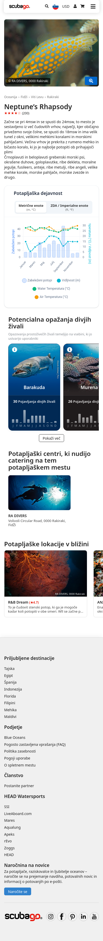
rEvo (8, 841)
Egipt (8, 675)
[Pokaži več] (91, 81)
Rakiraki (53, 97)
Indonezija (13, 689)
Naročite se (17, 891)
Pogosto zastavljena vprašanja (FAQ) (35, 744)
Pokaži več (51, 438)
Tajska (9, 668)
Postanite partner (19, 785)
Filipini (9, 702)
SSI (6, 806)
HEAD (9, 854)
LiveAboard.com (18, 813)
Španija (10, 682)
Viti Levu (37, 97)
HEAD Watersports (24, 796)
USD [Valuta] (66, 6)
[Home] (19, 6)
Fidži (24, 97)
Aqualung (12, 827)
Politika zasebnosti (20, 751)
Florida (10, 696)
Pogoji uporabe (17, 758)
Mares (9, 820)
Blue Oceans (14, 737)
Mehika (10, 709)
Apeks (9, 834)
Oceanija (10, 97)
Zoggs (9, 847)
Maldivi (10, 716)
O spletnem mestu (20, 765)
